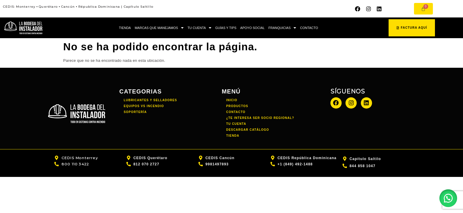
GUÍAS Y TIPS (226, 28)
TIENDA (125, 28)
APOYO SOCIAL (252, 28)
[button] (159, 28)
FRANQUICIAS (282, 28)
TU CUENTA (199, 28)
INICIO (231, 100)
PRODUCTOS (237, 106)
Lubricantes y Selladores (150, 100)
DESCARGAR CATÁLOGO (247, 129)
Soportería (135, 112)
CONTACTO (309, 28)
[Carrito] (423, 8)
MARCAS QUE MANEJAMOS (159, 28)
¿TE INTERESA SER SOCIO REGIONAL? (260, 118)
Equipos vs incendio (144, 106)
